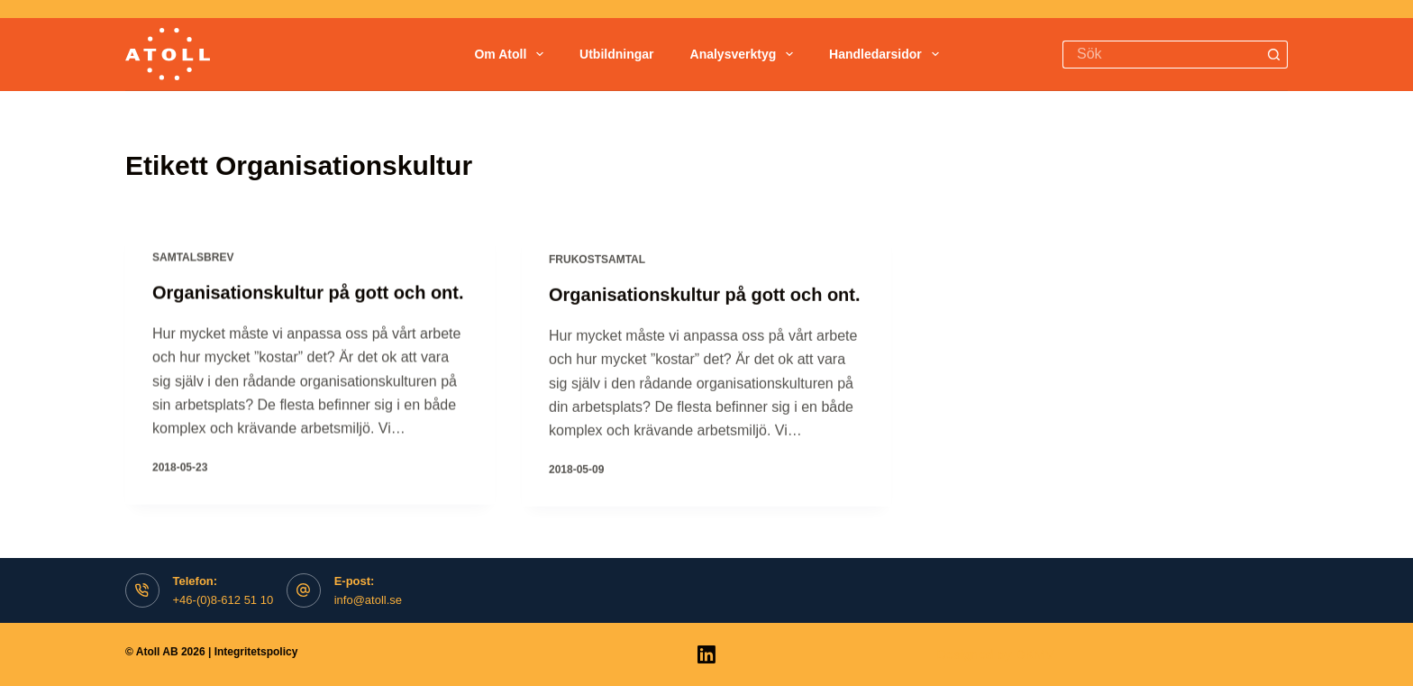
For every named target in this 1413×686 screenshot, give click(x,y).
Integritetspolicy (256, 651)
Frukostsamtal (597, 262)
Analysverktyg (745, 54)
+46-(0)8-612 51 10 (223, 600)
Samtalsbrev (192, 258)
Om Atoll (512, 54)
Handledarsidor (887, 54)
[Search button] (1274, 55)
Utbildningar (616, 54)
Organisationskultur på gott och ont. (308, 293)
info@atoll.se (368, 600)
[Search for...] (1161, 55)
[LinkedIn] (706, 654)
